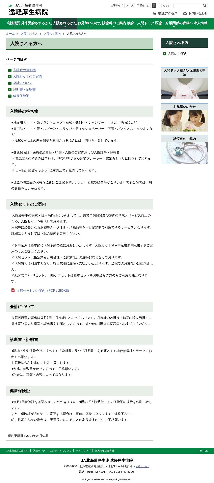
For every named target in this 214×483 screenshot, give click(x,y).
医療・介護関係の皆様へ (174, 23)
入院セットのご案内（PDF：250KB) (42, 290)
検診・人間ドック (140, 23)
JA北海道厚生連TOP (17, 450)
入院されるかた (65, 23)
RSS (205, 450)
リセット (165, 5)
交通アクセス (168, 13)
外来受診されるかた (36, 23)
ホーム (10, 33)
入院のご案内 (52, 33)
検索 (205, 5)
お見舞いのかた (90, 23)
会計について (22, 83)
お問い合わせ (198, 13)
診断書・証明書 (24, 89)
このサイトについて (60, 450)
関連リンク (39, 450)
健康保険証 (21, 96)
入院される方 (29, 33)
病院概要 (13, 23)
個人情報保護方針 (104, 450)
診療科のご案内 (114, 23)
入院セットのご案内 (27, 76)
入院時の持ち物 (24, 70)
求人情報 (200, 23)
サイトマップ (83, 450)
